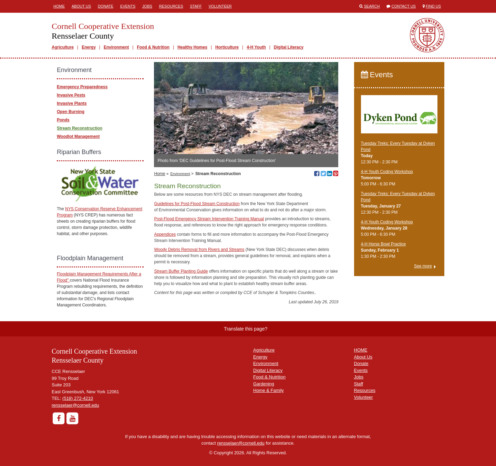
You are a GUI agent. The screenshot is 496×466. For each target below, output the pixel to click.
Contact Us (403, 6)
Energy (89, 47)
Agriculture (63, 47)
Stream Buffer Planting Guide (181, 271)
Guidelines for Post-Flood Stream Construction (196, 203)
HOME (361, 350)
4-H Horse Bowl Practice (383, 244)
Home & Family (268, 390)
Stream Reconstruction (79, 128)
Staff (196, 6)
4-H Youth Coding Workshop (387, 171)
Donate (105, 6)
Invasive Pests (71, 95)
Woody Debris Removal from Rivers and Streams (199, 249)
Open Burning (70, 111)
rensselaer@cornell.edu (75, 405)
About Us (81, 6)
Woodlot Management (78, 136)
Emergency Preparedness (82, 86)
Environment (116, 47)
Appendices (165, 234)
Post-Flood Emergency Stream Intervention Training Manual (209, 218)
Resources (171, 6)
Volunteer (220, 6)
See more (423, 266)
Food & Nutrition (153, 47)
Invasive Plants (72, 103)
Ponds (63, 120)
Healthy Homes (192, 47)
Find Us (433, 6)
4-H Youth (256, 47)
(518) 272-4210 (77, 398)
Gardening (263, 383)
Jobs (147, 6)
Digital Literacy (288, 47)
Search (372, 6)
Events (127, 6)
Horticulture (227, 47)
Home (59, 6)
